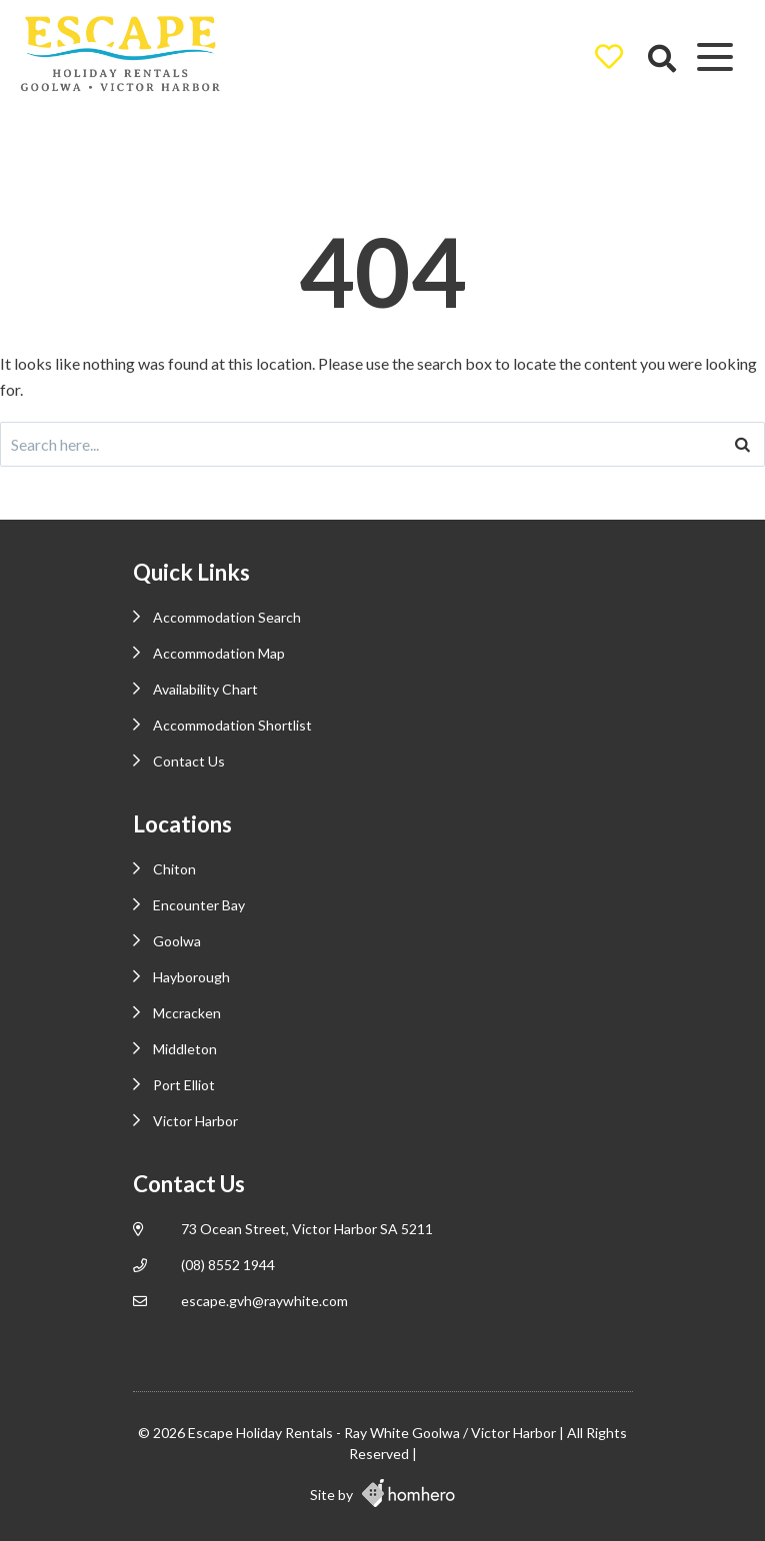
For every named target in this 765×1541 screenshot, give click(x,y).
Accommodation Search (227, 617)
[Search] (742, 444)
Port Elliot (184, 1084)
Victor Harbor (195, 1120)
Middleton (185, 1048)
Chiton (174, 868)
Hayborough (191, 976)
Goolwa (177, 940)
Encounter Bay (199, 904)
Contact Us (189, 761)
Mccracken (187, 1012)
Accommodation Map (219, 653)
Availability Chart (205, 689)
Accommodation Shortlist (232, 725)
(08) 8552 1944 (228, 1264)
